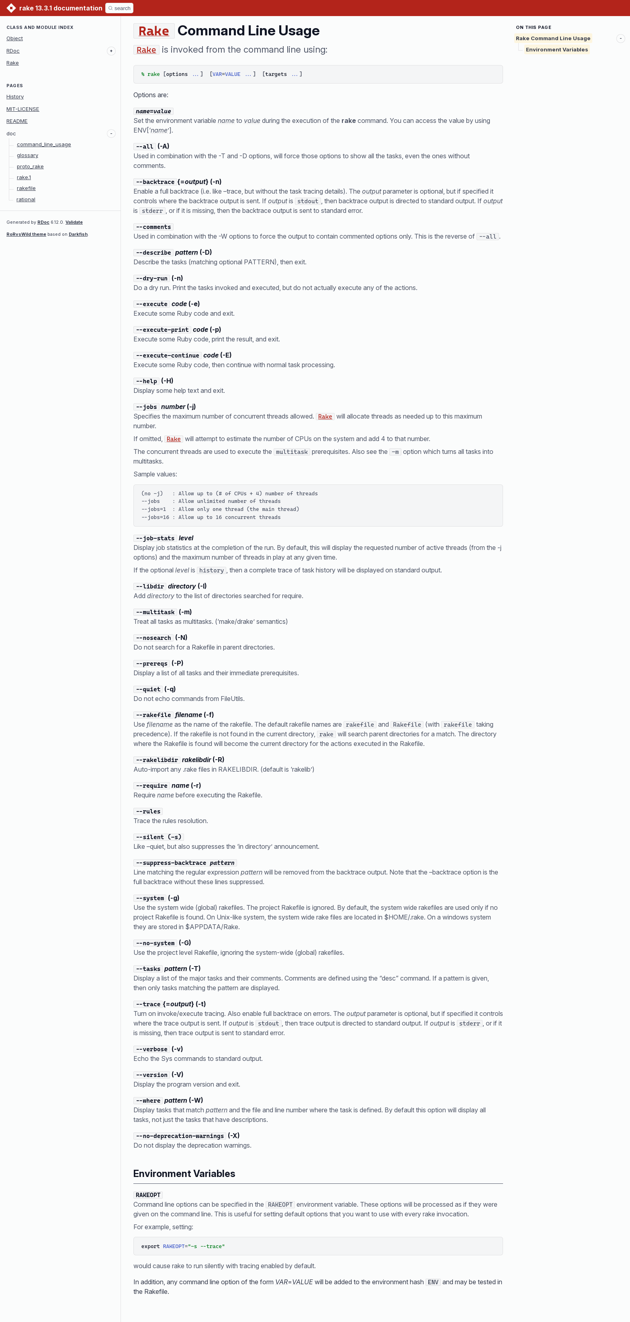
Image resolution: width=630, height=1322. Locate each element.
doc (11, 133)
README (17, 121)
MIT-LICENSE (22, 109)
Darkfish (78, 234)
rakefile (26, 188)
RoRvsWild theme (26, 234)
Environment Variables (557, 49)
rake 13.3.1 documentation (60, 8)
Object (14, 38)
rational (25, 199)
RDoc (13, 50)
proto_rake (30, 166)
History (15, 96)
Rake (12, 62)
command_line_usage (44, 144)
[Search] (119, 8)
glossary (27, 155)
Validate (74, 222)
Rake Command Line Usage (553, 38)
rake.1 (24, 177)
